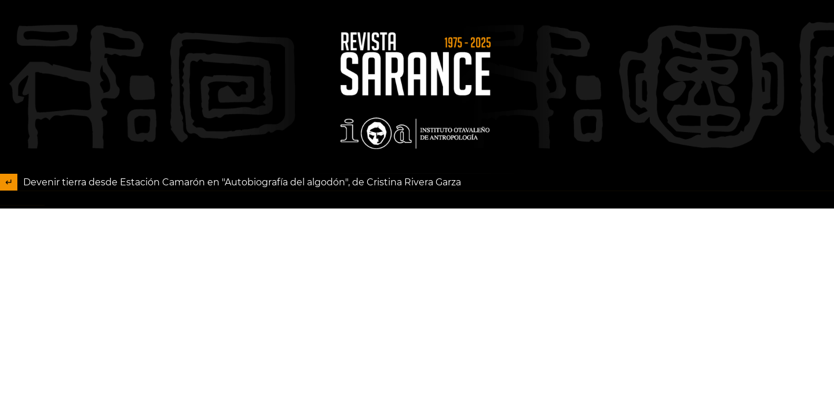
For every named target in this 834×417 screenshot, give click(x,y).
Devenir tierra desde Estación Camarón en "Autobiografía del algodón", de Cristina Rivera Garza (242, 182)
